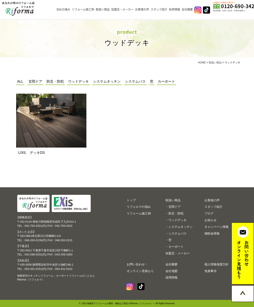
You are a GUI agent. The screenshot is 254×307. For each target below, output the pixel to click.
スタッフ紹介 (159, 9)
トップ (131, 200)
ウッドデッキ (78, 81)
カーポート (166, 81)
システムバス (135, 81)
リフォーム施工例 (83, 9)
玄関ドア (35, 81)
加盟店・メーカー (122, 9)
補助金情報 (212, 233)
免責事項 (210, 271)
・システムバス (176, 233)
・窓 (168, 240)
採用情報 (174, 9)
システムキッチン (107, 81)
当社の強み (63, 9)
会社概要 (187, 9)
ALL (20, 81)
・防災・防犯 (174, 213)
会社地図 (171, 271)
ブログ (208, 213)
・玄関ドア (173, 206)
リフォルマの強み (139, 206)
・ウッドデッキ (176, 220)
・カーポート (174, 246)
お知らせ (210, 220)
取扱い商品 (103, 9)
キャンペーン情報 (216, 226)
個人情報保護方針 (216, 264)
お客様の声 (142, 9)
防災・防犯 (55, 81)
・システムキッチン (179, 226)
